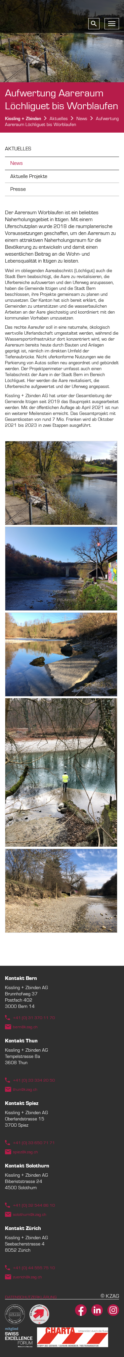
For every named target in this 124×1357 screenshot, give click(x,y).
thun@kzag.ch (25, 1089)
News (16, 163)
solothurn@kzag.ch (29, 1214)
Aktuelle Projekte (28, 176)
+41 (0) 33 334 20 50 (34, 1080)
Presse (18, 189)
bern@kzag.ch (25, 1027)
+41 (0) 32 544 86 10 (34, 1205)
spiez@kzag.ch (25, 1152)
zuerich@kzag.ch (27, 1277)
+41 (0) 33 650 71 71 (34, 1142)
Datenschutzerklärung (31, 1297)
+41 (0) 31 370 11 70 (34, 1017)
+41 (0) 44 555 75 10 (34, 1268)
